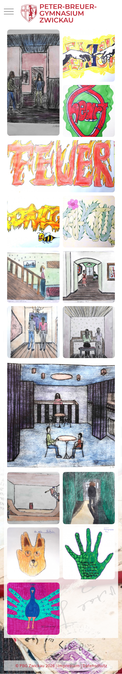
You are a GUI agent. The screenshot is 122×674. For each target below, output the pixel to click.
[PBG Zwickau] (59, 11)
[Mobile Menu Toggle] (9, 12)
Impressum (69, 665)
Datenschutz (95, 665)
